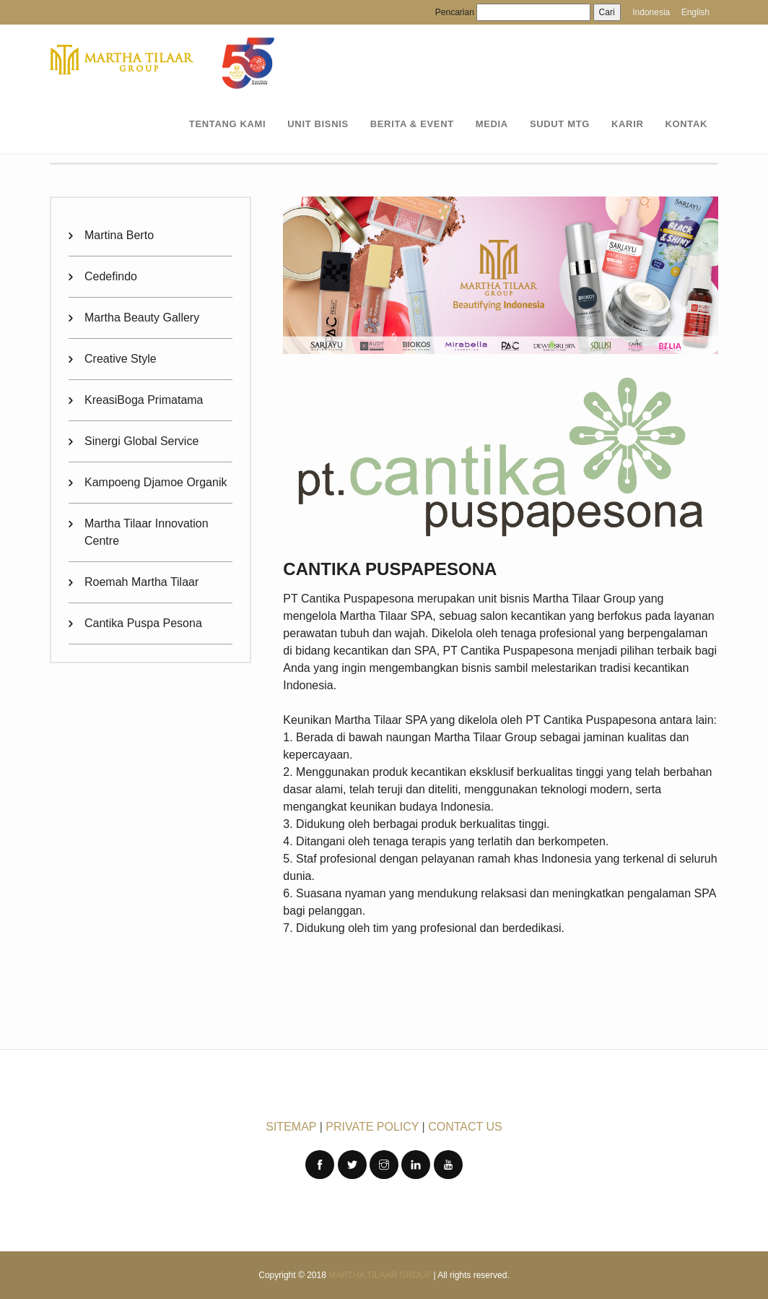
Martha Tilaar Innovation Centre (146, 532)
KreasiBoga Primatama (144, 400)
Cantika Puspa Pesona (143, 623)
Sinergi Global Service (141, 441)
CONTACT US (465, 1127)
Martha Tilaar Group (379, 1275)
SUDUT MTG (560, 123)
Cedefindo (110, 276)
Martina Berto (119, 235)
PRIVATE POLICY (372, 1127)
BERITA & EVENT (412, 123)
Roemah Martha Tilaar (141, 582)
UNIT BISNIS (317, 123)
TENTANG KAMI (227, 123)
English (695, 12)
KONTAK (686, 123)
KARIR (627, 123)
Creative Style (120, 359)
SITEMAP (291, 1127)
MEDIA (492, 123)
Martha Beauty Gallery (141, 317)
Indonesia (651, 12)
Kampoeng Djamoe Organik (155, 482)
